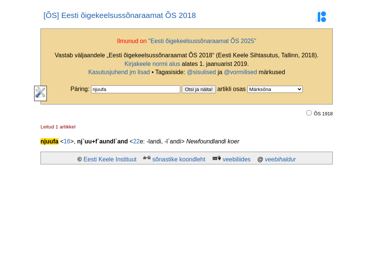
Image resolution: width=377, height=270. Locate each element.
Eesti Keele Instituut (110, 159)
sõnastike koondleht (178, 159)
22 (136, 141)
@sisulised (201, 72)
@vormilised (240, 72)
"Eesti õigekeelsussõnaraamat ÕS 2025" (202, 41)
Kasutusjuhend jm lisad (119, 72)
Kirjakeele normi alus (152, 64)
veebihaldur (280, 159)
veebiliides (237, 159)
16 (67, 141)
